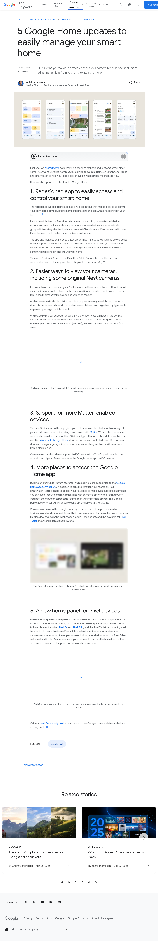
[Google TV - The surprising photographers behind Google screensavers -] (39, 840)
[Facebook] (50, 902)
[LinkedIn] (59, 902)
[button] (134, 82)
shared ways (52, 168)
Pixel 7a (63, 627)
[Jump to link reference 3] (109, 286)
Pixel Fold (78, 627)
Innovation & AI (58, 4)
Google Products (78, 918)
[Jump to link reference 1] (39, 214)
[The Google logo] (11, 918)
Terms (39, 918)
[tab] (62, 882)
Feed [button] (105, 4)
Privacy (27, 918)
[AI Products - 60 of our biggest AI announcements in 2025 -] (119, 840)
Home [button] (44, 4)
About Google (55, 918)
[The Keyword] (19, 19)
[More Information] (131, 765)
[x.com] (33, 902)
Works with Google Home (54, 440)
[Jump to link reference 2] (42, 214)
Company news (93, 4)
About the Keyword (104, 918)
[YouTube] (42, 902)
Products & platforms (76, 5)
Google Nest (86, 19)
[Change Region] (43, 929)
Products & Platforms (41, 19)
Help (10, 929)
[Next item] (144, 838)
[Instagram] (25, 902)
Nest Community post (52, 723)
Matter (93, 432)
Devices (66, 19)
